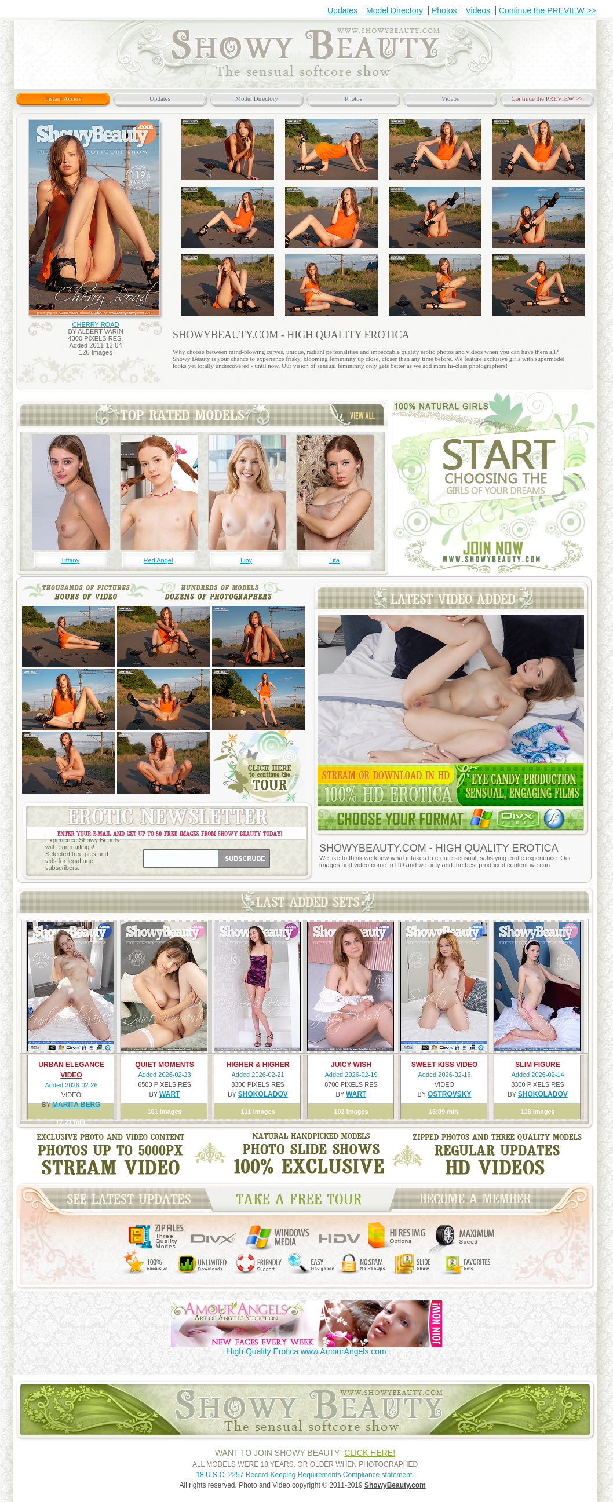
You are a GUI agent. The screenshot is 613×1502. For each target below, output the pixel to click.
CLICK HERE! (369, 1452)
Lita (334, 560)
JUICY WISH (351, 1065)
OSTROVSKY (449, 1094)
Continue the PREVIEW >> (547, 10)
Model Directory (394, 10)
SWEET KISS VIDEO (444, 1065)
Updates (342, 10)
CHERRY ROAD (95, 324)
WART (169, 1094)
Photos (444, 10)
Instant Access (63, 98)
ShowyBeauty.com (395, 1485)
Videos (477, 10)
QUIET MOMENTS (164, 1065)
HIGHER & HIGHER (258, 1065)
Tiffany (70, 560)
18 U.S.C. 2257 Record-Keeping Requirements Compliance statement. (305, 1475)
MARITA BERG (76, 1105)
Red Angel (158, 560)
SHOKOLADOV (263, 1094)
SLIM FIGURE (537, 1065)
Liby (246, 560)
